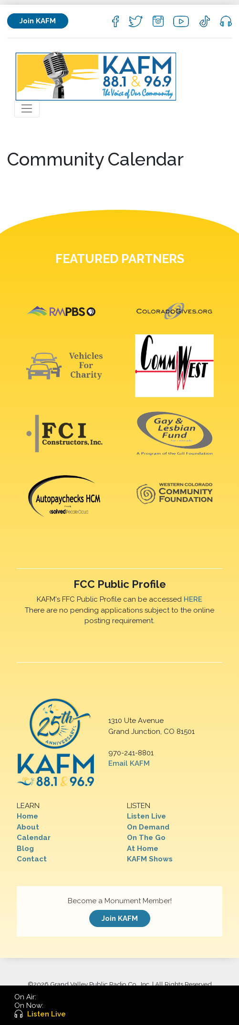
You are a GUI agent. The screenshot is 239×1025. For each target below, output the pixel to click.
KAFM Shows (150, 859)
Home (27, 816)
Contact (32, 859)
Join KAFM (38, 21)
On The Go (146, 837)
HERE (193, 599)
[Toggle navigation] (27, 108)
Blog (25, 848)
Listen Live (146, 816)
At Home (142, 848)
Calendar (34, 837)
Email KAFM (129, 763)
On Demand (148, 827)
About (28, 827)
